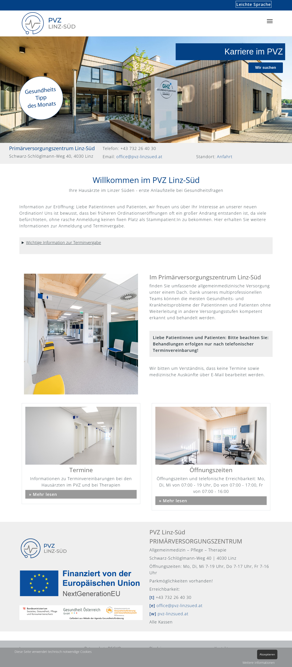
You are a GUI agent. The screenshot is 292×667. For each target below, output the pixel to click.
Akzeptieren (267, 654)
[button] (7, 89)
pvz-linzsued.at (173, 613)
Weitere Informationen (258, 662)
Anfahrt (224, 156)
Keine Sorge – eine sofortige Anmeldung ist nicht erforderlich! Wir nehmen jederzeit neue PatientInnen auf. (146, 247)
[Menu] (270, 21)
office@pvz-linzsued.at (139, 156)
